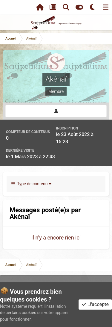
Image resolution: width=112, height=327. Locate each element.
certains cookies (21, 312)
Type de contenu (31, 183)
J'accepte (95, 304)
